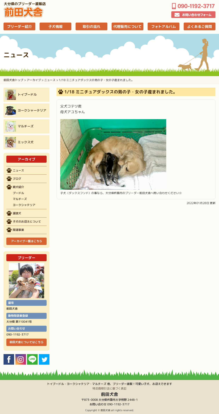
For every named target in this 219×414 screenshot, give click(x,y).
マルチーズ (19, 126)
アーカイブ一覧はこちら (26, 241)
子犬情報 (55, 26)
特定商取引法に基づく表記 (109, 388)
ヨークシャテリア (24, 205)
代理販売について (127, 26)
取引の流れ (91, 26)
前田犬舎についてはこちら (26, 342)
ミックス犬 (19, 142)
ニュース (49, 80)
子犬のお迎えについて (27, 221)
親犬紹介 (18, 187)
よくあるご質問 (199, 26)
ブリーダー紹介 (19, 26)
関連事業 (18, 230)
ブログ (17, 179)
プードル (18, 193)
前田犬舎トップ (13, 80)
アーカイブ (34, 80)
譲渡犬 (17, 213)
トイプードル (21, 94)
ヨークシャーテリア (25, 110)
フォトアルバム (163, 26)
